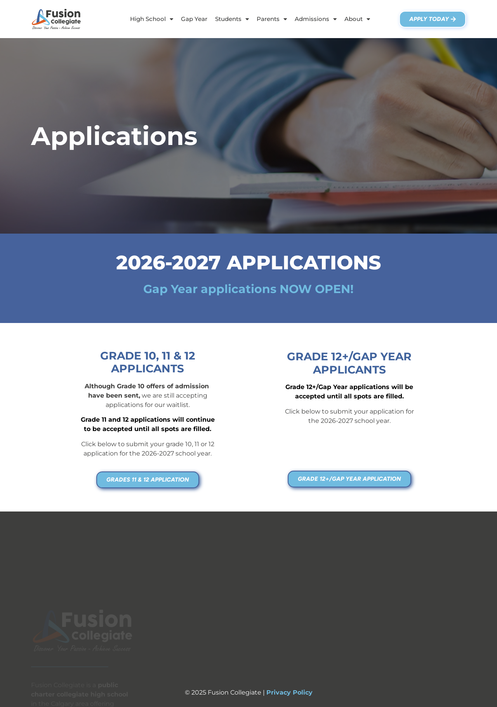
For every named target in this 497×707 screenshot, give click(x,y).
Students (232, 19)
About (357, 19)
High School (151, 19)
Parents (272, 19)
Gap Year (194, 19)
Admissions (316, 19)
